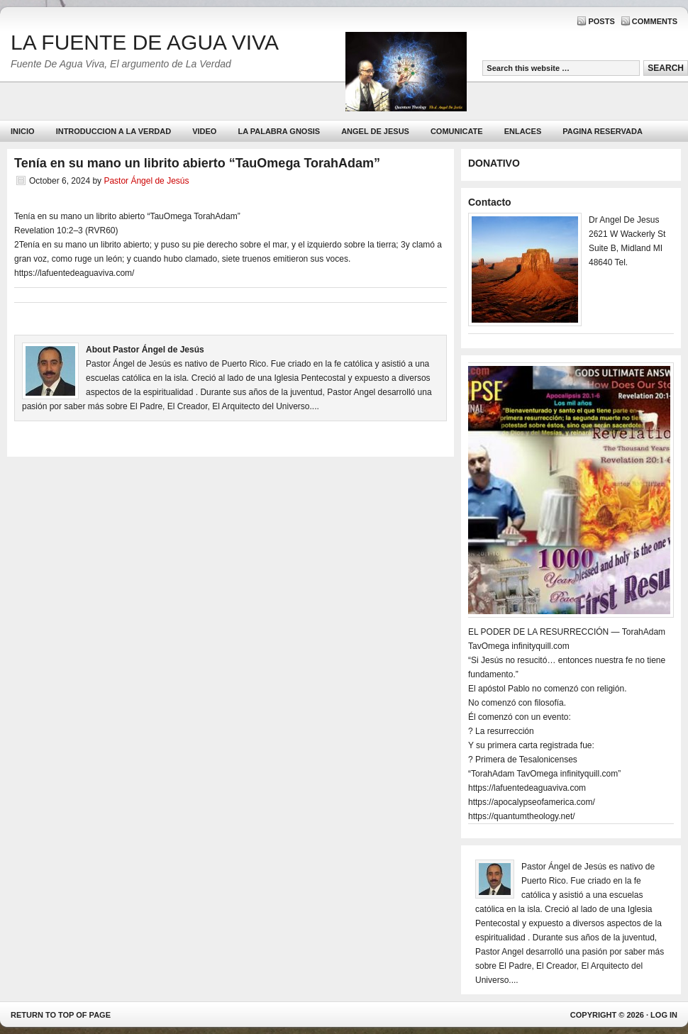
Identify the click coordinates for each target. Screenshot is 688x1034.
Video (204, 131)
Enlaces (523, 131)
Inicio (23, 131)
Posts (601, 21)
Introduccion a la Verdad (114, 131)
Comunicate (457, 131)
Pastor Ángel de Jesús (146, 181)
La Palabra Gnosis (277, 134)
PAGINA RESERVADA (602, 131)
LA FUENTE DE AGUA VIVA (145, 42)
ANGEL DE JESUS (375, 131)
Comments (654, 21)
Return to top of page (61, 1015)
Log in (663, 1015)
